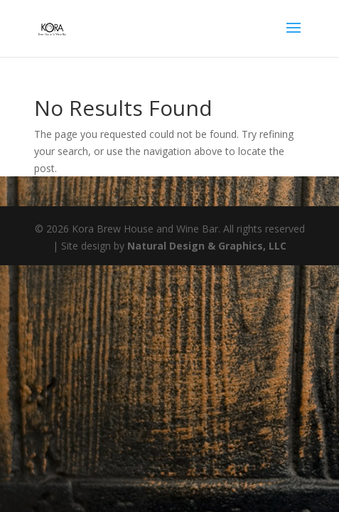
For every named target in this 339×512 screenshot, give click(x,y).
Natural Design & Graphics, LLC (206, 245)
